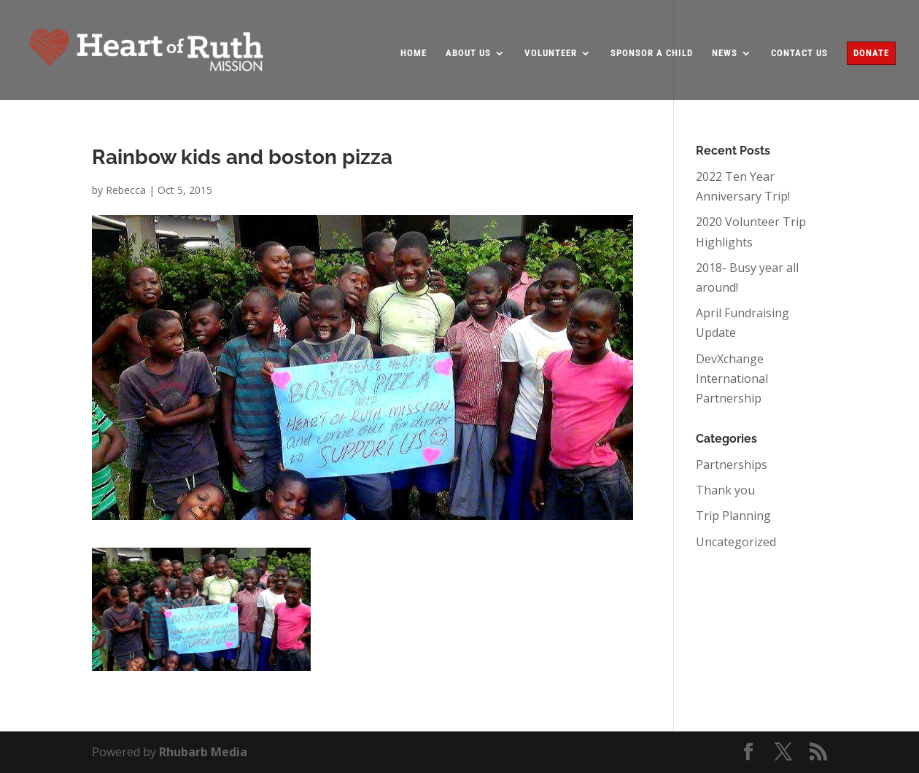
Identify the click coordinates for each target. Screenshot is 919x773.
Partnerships (731, 465)
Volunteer (550, 53)
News (724, 53)
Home (413, 53)
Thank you (725, 490)
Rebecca (126, 190)
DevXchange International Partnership (732, 378)
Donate (871, 52)
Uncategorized (736, 542)
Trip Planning (733, 516)
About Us (468, 53)
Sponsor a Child (651, 53)
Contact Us (799, 53)
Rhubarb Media (203, 752)
